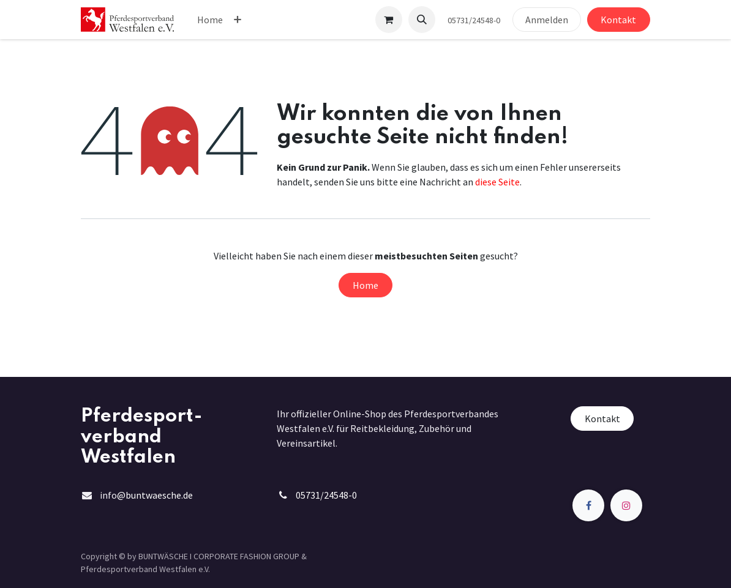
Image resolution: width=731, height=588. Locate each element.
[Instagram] (626, 505)
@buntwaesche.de (155, 495)
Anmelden (546, 19)
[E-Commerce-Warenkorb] (388, 19)
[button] (421, 19)
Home (365, 285)
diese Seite (497, 182)
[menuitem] (210, 19)
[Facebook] (588, 505)
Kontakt (618, 19)
